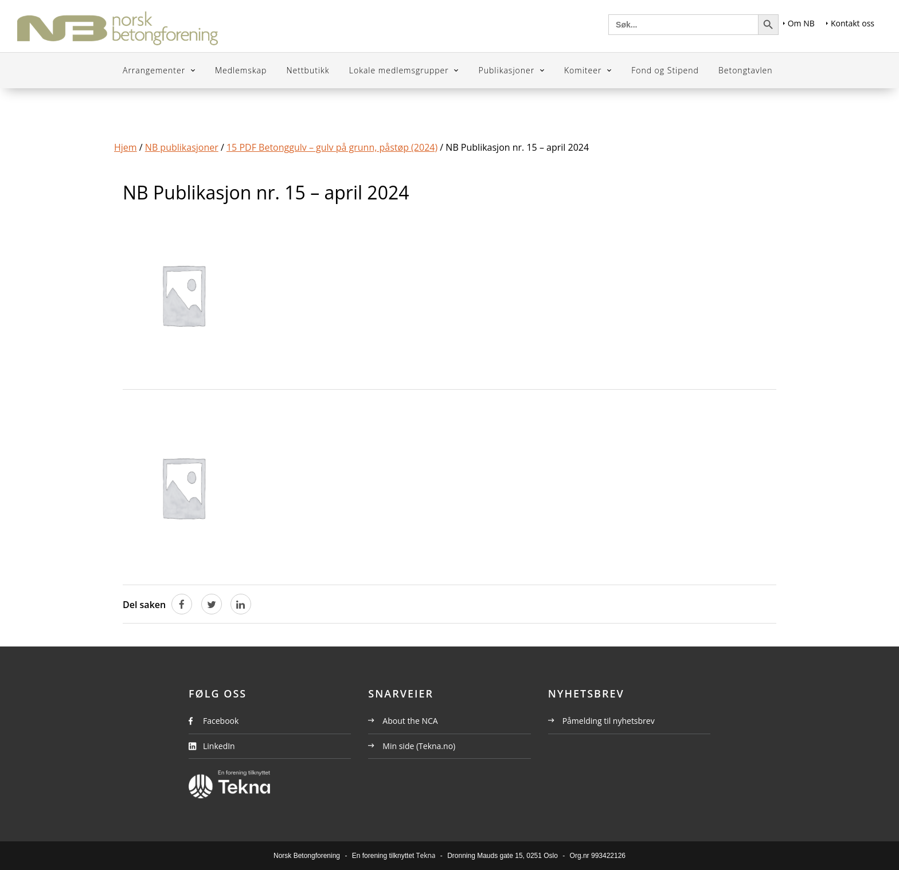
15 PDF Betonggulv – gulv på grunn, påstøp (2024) (331, 147)
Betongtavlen (745, 70)
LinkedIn (219, 745)
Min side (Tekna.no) (411, 745)
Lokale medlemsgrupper (400, 70)
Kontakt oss (850, 23)
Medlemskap (241, 70)
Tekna (426, 855)
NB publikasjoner (181, 147)
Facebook (221, 720)
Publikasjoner (508, 70)
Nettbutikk (307, 70)
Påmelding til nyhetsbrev (601, 720)
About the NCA (402, 720)
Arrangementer (155, 70)
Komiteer (584, 70)
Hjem (125, 147)
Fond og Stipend (665, 70)
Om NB (799, 23)
